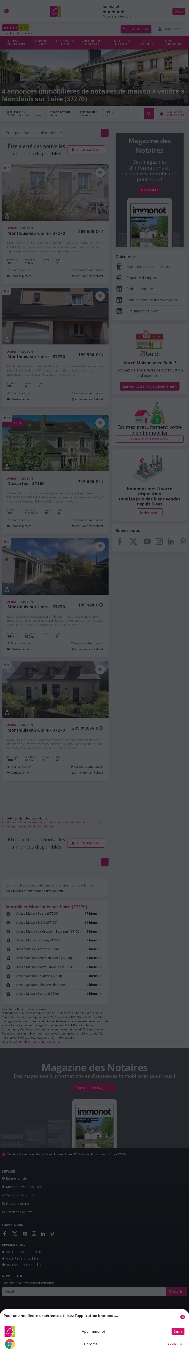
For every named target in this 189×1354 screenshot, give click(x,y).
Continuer (175, 1344)
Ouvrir (178, 1331)
